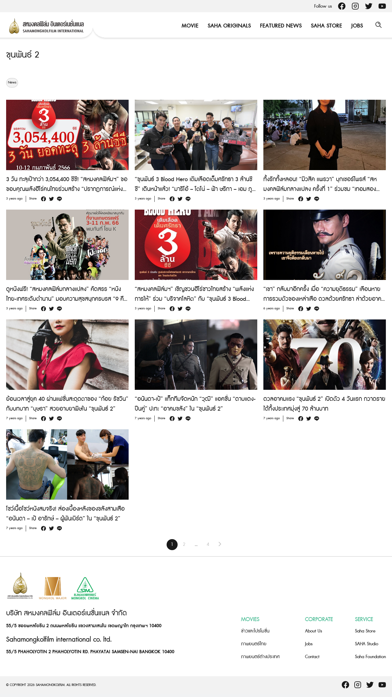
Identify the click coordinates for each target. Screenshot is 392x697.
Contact (312, 656)
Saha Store (325, 26)
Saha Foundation (370, 656)
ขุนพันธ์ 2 (24, 54)
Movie (188, 26)
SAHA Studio (366, 643)
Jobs (355, 26)
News (12, 82)
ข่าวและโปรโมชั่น (255, 631)
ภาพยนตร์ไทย (253, 643)
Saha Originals (227, 26)
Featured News (279, 26)
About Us (313, 631)
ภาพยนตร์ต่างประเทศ (260, 656)
